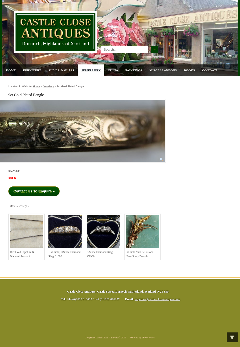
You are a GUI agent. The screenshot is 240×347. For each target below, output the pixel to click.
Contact (209, 70)
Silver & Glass (61, 70)
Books (189, 70)
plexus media (148, 337)
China (113, 70)
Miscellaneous (163, 70)
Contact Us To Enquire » (34, 191)
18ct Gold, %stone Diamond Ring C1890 (65, 236)
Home (11, 70)
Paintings (133, 70)
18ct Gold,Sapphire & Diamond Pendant (26, 236)
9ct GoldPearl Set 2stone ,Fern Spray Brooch (142, 236)
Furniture (32, 70)
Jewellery (91, 70)
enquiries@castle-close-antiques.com (157, 299)
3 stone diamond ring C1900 (103, 236)
